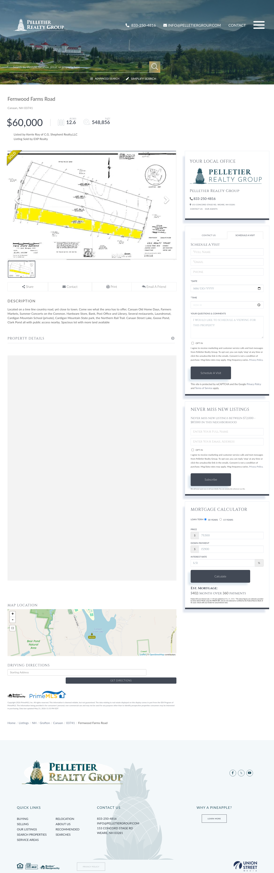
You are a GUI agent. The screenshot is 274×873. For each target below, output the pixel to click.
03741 (70, 717)
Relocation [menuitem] (65, 812)
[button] (154, 66)
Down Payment (200, 543)
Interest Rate (199, 556)
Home (12, 717)
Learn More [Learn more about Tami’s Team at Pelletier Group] (214, 812)
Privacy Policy (256, 359)
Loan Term (197, 519)
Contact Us (196, 209)
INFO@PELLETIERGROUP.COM (192, 25)
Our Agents (211, 209)
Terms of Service (203, 388)
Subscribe (211, 479)
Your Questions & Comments (208, 313)
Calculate (211, 576)
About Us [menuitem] (63, 818)
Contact (237, 25)
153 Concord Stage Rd (134, 824)
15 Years (226, 519)
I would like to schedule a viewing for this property (227, 327)
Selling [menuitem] (23, 818)
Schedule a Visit (245, 235)
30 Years (211, 519)
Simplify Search (143, 78)
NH (34, 717)
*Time (194, 297)
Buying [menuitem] (22, 812)
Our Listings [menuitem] (27, 823)
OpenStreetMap (157, 654)
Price (194, 529)
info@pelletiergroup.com (118, 817)
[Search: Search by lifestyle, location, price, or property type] (81, 67)
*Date (194, 281)
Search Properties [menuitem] (32, 828)
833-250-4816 (141, 25)
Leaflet (143, 654)
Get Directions (162, 672)
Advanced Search (104, 78)
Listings (24, 717)
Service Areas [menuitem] (28, 833)
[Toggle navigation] (259, 25)
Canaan (58, 717)
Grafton (45, 717)
